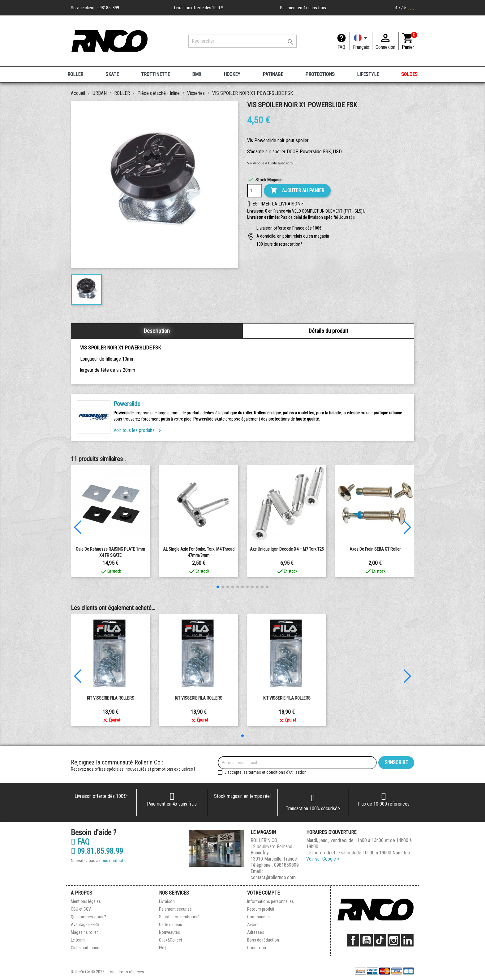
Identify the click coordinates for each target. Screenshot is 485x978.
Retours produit (260, 909)
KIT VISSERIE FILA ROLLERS (110, 698)
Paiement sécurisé (175, 909)
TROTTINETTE (155, 74)
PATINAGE (273, 74)
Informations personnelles (270, 901)
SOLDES (409, 74)
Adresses (255, 932)
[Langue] (361, 41)
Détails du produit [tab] (328, 331)
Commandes (258, 916)
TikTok (380, 940)
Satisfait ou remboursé (179, 916)
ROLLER (75, 74)
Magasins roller (84, 932)
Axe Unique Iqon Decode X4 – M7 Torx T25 (287, 549)
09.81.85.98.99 (97, 851)
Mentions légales (86, 901)
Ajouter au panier (297, 191)
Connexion (256, 947)
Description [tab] (157, 331)
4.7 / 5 (404, 8)
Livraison (167, 901)
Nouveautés (169, 932)
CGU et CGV (81, 909)
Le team (78, 940)
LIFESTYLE (368, 74)
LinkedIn (407, 940)
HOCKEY (232, 74)
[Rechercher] (242, 41)
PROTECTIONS (320, 74)
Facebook (353, 940)
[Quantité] (254, 190)
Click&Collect (170, 940)
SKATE (112, 74)
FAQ (341, 47)
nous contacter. (113, 860)
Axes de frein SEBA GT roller (375, 549)
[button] (354, 217)
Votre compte (263, 893)
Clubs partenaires (86, 947)
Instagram (394, 940)
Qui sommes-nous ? (88, 916)
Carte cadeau (170, 924)
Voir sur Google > (322, 859)
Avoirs (253, 924)
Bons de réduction (263, 940)
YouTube (366, 940)
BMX (196, 74)
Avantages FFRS (85, 924)
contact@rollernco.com (273, 877)
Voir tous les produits (138, 430)
